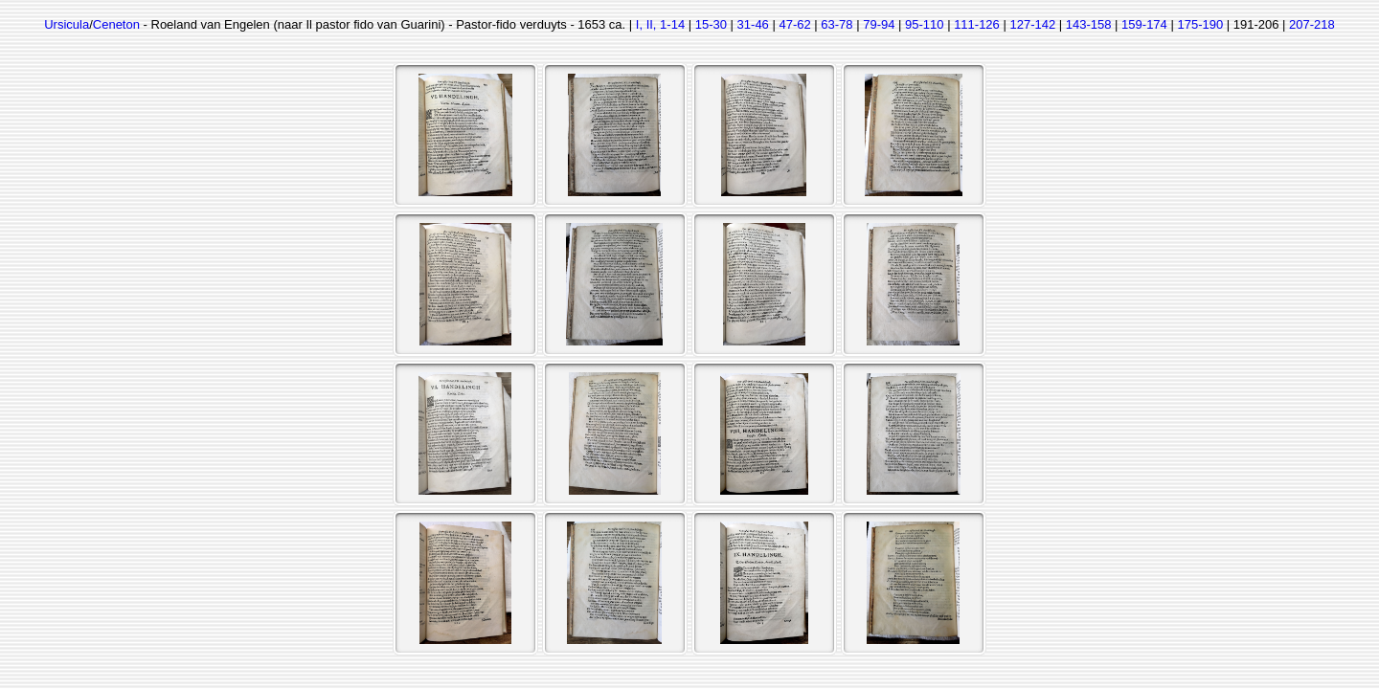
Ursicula (66, 24)
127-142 (1032, 24)
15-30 (711, 24)
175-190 (1200, 24)
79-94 (878, 24)
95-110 (924, 24)
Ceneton (116, 24)
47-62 (794, 24)
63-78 (836, 24)
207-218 (1312, 24)
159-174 (1144, 24)
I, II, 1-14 (660, 24)
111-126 (977, 24)
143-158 (1089, 24)
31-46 (753, 24)
